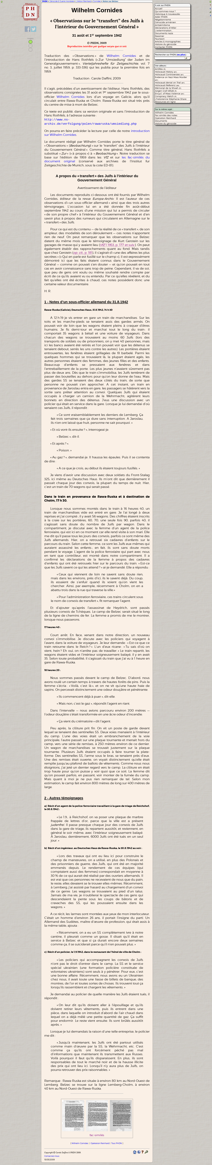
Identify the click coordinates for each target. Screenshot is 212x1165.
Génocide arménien (165, 22)
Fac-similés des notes (166, 115)
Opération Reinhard (100, 1142)
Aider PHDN (161, 17)
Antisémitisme (162, 25)
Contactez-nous (51, 1155)
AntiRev (160, 69)
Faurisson (160, 38)
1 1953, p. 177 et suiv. (117, 244)
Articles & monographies (167, 41)
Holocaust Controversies (169, 74)
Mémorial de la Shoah (168, 88)
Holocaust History (166, 71)
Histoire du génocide (165, 44)
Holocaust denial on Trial (170, 82)
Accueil (158, 8)
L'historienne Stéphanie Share (170, 99)
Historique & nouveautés (167, 14)
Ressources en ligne (165, 101)
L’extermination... (164, 30)
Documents (161, 121)
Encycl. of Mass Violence (169, 93)
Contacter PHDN (163, 47)
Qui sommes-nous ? (165, 11)
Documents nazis (164, 33)
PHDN (45, 1)
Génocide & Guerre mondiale (61, 1)
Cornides (97, 1)
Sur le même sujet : (164, 109)
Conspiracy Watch (165, 96)
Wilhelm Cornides (121, 55)
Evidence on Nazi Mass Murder (171, 78)
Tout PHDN (116, 1142)
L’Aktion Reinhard (83, 1)
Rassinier (159, 36)
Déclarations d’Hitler (165, 27)
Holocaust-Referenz (167, 85)
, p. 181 (82, 252)
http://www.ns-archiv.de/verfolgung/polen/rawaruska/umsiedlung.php (90, 121)
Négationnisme (163, 19)
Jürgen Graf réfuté (166, 90)
